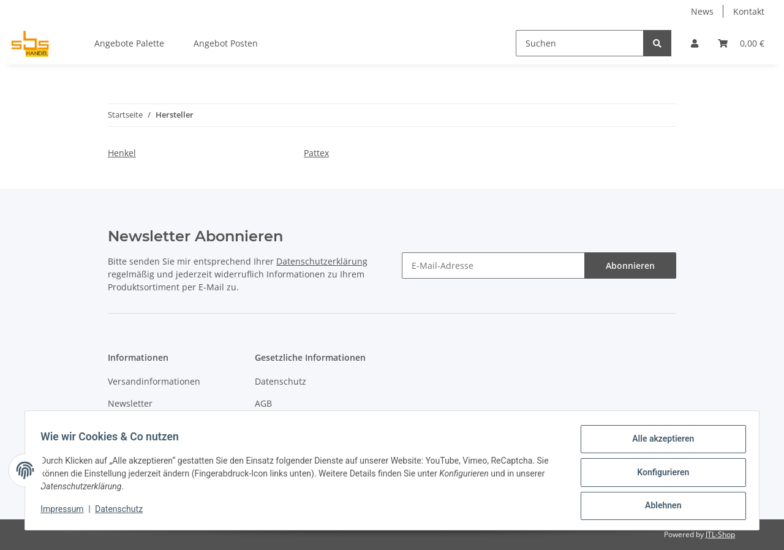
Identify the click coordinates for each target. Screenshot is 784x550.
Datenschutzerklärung (322, 261)
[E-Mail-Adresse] (493, 265)
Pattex (316, 153)
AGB (263, 403)
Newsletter (130, 403)
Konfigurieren (659, 475)
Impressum (66, 512)
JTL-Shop (720, 534)
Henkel (122, 153)
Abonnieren (630, 265)
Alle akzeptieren (659, 443)
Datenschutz (280, 381)
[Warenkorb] (741, 43)
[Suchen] (580, 43)
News (702, 11)
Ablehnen (659, 506)
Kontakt (748, 11)
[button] (694, 43)
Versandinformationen (154, 381)
